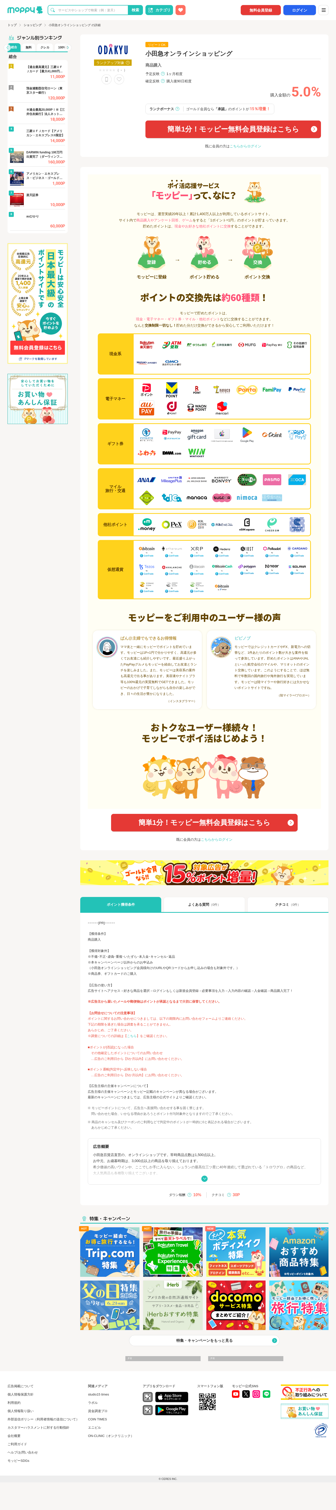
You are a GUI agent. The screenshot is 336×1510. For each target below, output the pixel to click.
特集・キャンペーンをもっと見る (204, 1340)
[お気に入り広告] (181, 10)
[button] (7, 47)
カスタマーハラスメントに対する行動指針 (38, 1427)
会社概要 (14, 1436)
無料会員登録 (260, 10)
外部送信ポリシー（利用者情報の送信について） (43, 1419)
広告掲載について (21, 1386)
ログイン (299, 10)
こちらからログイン (245, 146)
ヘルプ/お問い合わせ (23, 1452)
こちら (132, 1036)
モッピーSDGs (18, 1461)
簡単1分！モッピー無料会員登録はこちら (233, 129)
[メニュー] (323, 10)
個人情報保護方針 (21, 1394)
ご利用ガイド (17, 1444)
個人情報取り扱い (21, 1411)
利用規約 (14, 1403)
